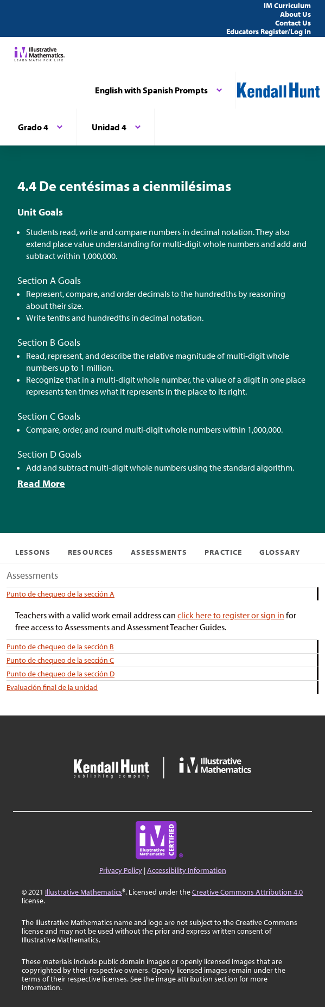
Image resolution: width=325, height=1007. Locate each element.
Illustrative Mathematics (83, 892)
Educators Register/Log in (268, 31)
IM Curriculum (287, 5)
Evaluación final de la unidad (52, 687)
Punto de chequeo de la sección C (60, 660)
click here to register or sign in (230, 615)
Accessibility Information (186, 870)
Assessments (159, 552)
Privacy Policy (120, 870)
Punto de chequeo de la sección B (60, 646)
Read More (41, 483)
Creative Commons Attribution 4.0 (247, 892)
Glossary (279, 552)
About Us (295, 14)
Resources (90, 552)
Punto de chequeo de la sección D (60, 674)
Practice (223, 552)
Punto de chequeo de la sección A (60, 594)
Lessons (32, 552)
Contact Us (293, 22)
